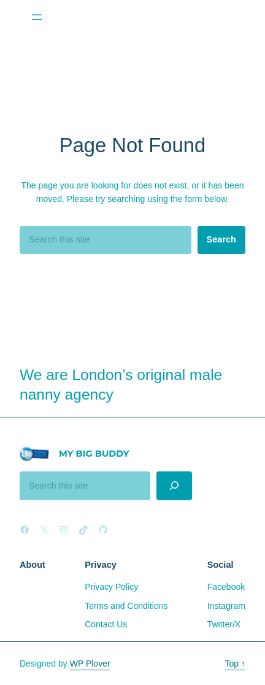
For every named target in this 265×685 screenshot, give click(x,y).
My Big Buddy (94, 453)
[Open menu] (36, 17)
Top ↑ (235, 663)
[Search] (174, 485)
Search (221, 239)
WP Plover (90, 663)
